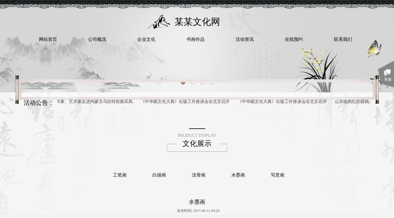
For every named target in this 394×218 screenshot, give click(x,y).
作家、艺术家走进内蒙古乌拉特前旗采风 (95, 101)
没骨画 (198, 175)
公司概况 (97, 39)
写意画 (277, 175)
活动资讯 (245, 39)
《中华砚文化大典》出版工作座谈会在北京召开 (185, 101)
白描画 (159, 175)
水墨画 (238, 175)
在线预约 (294, 39)
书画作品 (195, 39)
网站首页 (48, 39)
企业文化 (146, 39)
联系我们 (343, 39)
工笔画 (120, 175)
